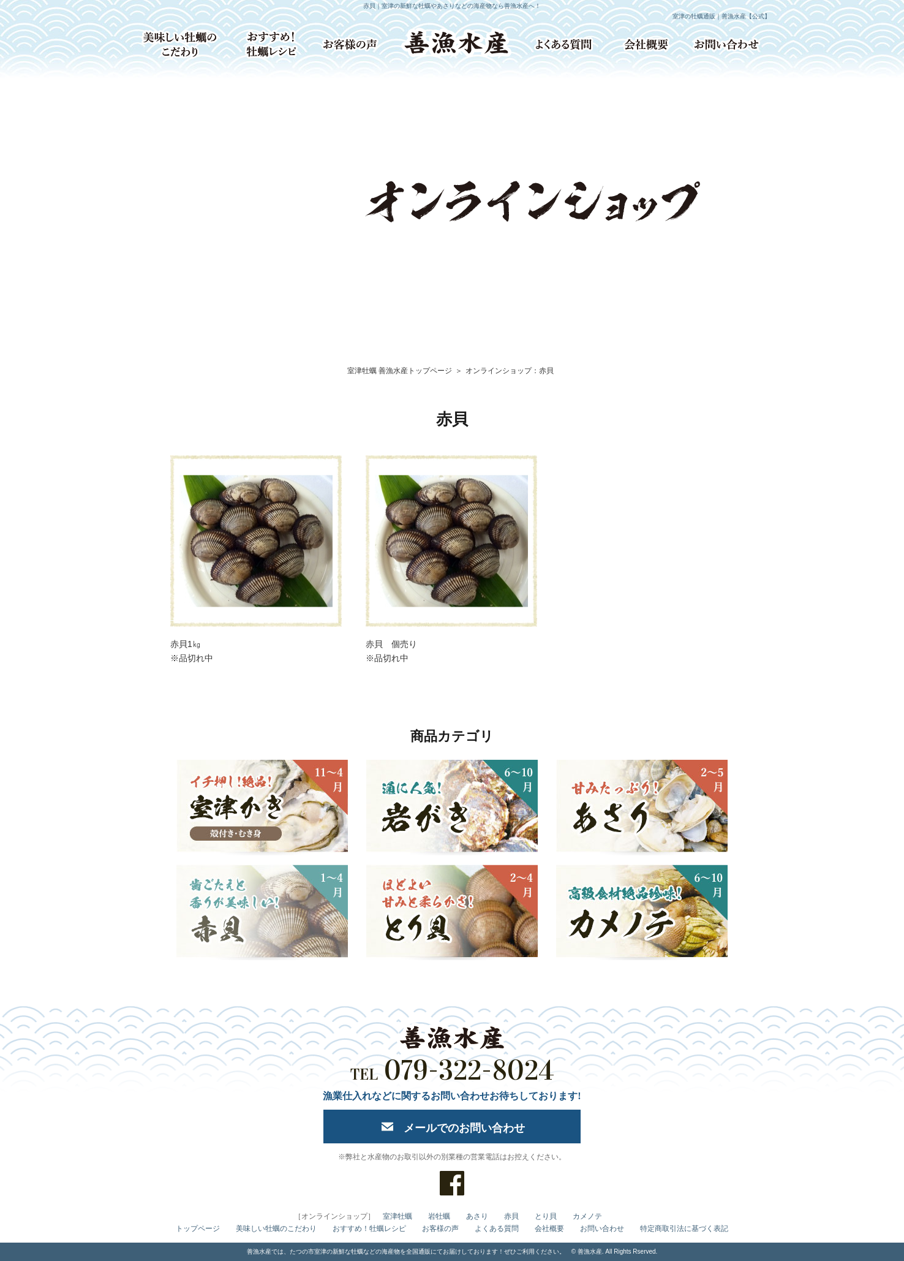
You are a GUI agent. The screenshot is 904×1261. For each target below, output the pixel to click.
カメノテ (587, 1216)
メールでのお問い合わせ (464, 1128)
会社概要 (549, 1228)
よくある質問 (497, 1228)
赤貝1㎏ (185, 644)
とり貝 (546, 1216)
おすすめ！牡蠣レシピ (369, 1228)
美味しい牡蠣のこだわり (276, 1228)
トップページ (198, 1228)
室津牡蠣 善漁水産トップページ (399, 370)
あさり (477, 1216)
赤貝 (511, 1216)
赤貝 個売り (391, 644)
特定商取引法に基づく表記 (684, 1228)
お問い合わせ (602, 1228)
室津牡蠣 (397, 1216)
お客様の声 (440, 1228)
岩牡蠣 (439, 1216)
